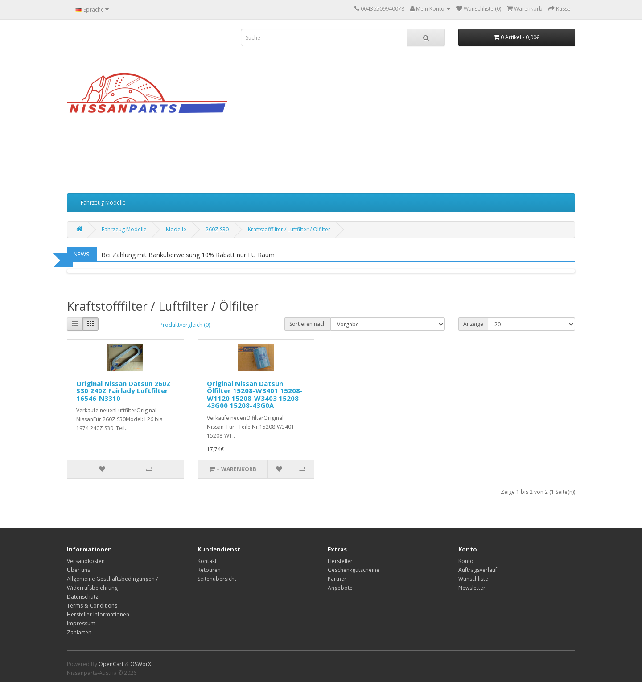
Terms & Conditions (92, 605)
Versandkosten (86, 561)
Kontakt (207, 561)
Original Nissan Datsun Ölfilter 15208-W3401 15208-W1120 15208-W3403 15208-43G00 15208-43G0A (255, 394)
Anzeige (473, 324)
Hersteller (340, 561)
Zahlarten (79, 632)
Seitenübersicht (217, 579)
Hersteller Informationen (98, 614)
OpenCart (111, 664)
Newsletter (472, 588)
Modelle (176, 229)
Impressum (81, 623)
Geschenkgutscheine (353, 570)
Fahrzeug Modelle (103, 202)
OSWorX (140, 664)
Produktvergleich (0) (185, 325)
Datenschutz (82, 596)
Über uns (78, 570)
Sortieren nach (307, 324)
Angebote (340, 588)
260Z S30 (217, 229)
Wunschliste (473, 579)
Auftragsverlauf (477, 570)
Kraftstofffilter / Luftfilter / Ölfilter (289, 229)
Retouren (209, 570)
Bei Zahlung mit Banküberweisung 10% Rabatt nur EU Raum (188, 255)
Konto (465, 561)
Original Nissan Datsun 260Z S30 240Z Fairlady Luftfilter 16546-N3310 (123, 391)
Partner (337, 579)
